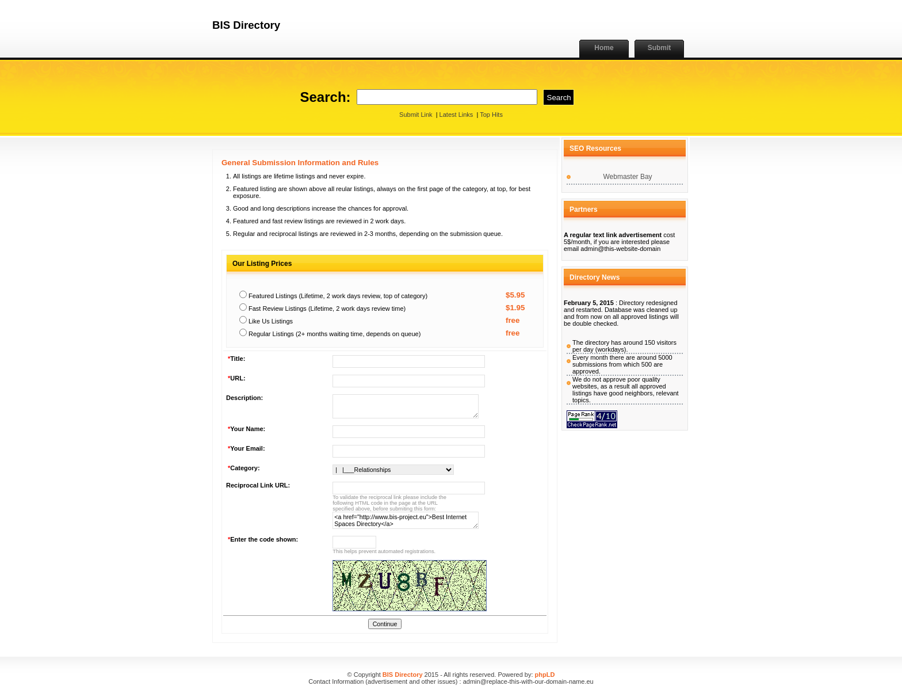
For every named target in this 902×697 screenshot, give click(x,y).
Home (603, 48)
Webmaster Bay (627, 177)
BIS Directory (403, 674)
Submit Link (415, 114)
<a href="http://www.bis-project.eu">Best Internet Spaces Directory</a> (405, 520)
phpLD (545, 674)
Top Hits (491, 114)
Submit (659, 48)
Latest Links (456, 114)
